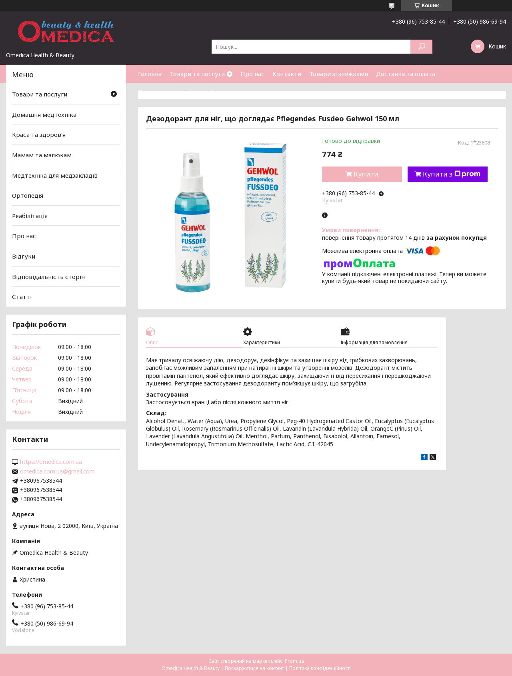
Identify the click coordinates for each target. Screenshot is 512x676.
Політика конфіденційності (320, 668)
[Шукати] (421, 47)
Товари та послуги (197, 74)
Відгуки (23, 256)
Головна (150, 74)
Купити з (451, 174)
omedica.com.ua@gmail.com (57, 471)
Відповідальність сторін (48, 277)
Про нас (252, 74)
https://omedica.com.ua (51, 461)
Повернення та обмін (170, 92)
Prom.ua (294, 661)
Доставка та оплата (405, 74)
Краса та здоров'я (39, 134)
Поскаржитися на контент (254, 668)
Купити (366, 174)
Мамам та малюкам (42, 155)
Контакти (286, 74)
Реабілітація (30, 216)
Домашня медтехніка (44, 114)
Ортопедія (27, 195)
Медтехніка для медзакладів (55, 175)
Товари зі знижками (338, 74)
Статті (219, 92)
